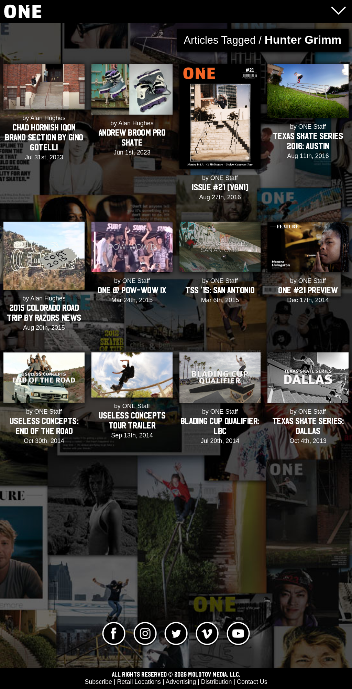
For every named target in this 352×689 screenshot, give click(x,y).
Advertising (181, 681)
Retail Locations (139, 681)
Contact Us (252, 681)
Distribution (216, 681)
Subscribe (98, 681)
